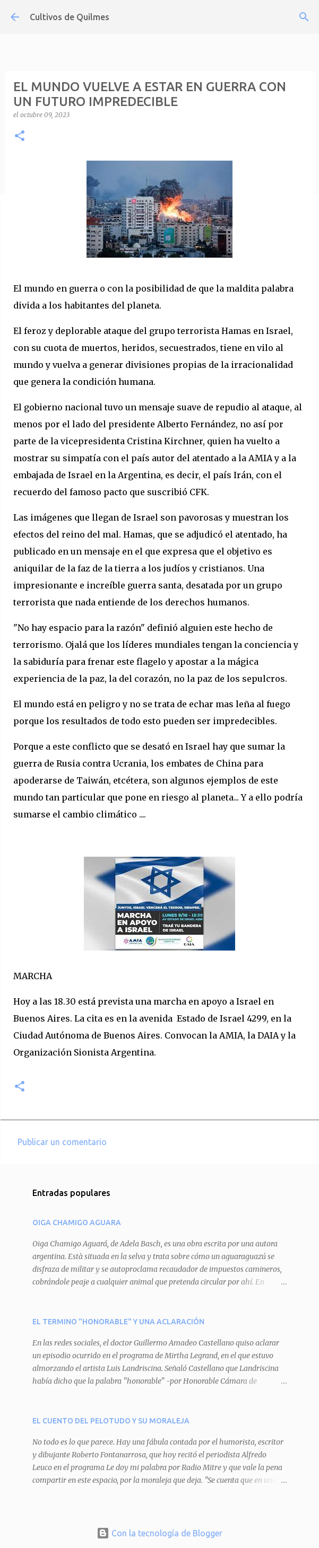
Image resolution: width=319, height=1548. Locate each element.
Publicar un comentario (62, 1142)
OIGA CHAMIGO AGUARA (76, 1222)
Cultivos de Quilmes (69, 17)
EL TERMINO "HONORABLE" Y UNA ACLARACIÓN (118, 1321)
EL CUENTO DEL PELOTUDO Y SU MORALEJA (110, 1421)
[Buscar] (304, 17)
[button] (19, 136)
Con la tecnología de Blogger (159, 1533)
